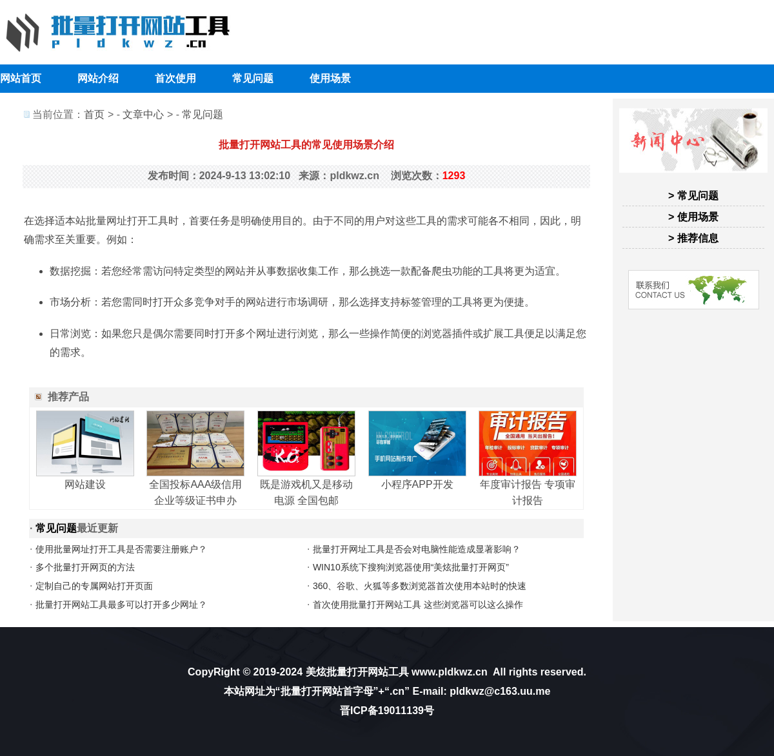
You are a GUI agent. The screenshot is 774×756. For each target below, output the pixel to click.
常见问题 (252, 78)
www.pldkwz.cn (450, 671)
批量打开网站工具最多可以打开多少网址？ (121, 604)
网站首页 (20, 78)
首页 (94, 114)
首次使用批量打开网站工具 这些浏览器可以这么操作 (418, 604)
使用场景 (330, 78)
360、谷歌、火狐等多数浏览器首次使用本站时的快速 (419, 586)
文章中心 (143, 114)
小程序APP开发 (417, 484)
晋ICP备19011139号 (387, 710)
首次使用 (175, 78)
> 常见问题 (693, 195)
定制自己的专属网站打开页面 (94, 586)
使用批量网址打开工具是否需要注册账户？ (121, 549)
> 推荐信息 (693, 238)
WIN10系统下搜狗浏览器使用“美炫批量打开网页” (411, 567)
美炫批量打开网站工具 (357, 671)
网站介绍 (98, 78)
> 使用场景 (693, 216)
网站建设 (85, 484)
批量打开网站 (311, 691)
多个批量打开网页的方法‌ (85, 567)
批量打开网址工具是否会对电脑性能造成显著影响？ (417, 549)
